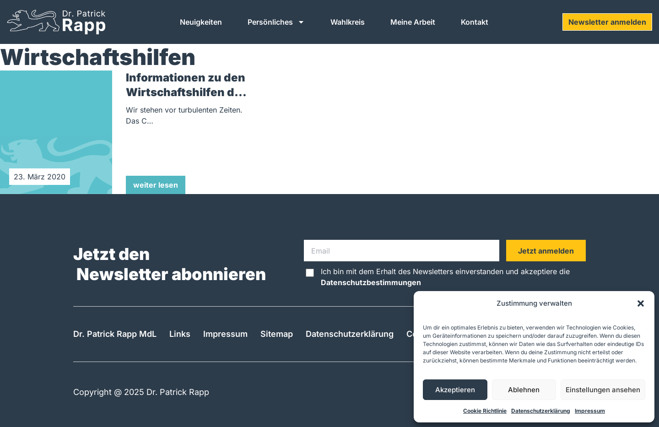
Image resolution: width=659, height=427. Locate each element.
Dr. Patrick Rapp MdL (115, 334)
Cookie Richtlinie (485, 410)
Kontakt (474, 22)
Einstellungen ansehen (603, 389)
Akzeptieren (455, 389)
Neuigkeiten (201, 22)
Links (179, 334)
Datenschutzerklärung (540, 410)
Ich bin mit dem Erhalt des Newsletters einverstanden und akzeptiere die (445, 277)
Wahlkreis (347, 22)
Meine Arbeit (412, 22)
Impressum (590, 410)
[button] (640, 303)
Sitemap (276, 334)
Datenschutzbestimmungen (371, 282)
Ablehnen (524, 389)
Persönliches (276, 22)
